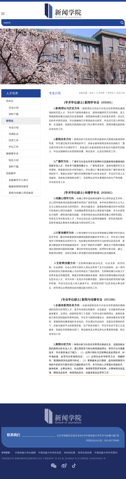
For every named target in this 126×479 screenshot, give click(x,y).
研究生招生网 (85, 452)
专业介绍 (120, 93)
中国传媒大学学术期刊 (105, 452)
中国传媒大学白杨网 (25, 452)
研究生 (110, 93)
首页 (91, 93)
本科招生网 (69, 452)
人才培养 (100, 93)
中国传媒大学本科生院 (49, 452)
